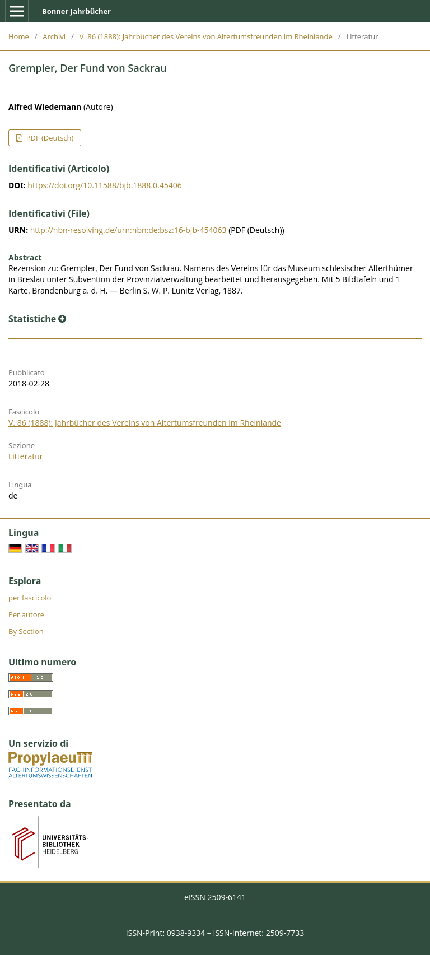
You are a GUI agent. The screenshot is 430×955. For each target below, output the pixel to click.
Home (18, 36)
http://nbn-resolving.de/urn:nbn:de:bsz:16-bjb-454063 (128, 230)
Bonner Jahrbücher (76, 11)
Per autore (26, 614)
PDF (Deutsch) (48, 138)
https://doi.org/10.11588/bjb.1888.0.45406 (104, 185)
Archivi (54, 36)
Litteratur (25, 456)
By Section (26, 631)
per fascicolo (29, 598)
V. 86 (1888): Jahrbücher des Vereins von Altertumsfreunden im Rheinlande (206, 36)
